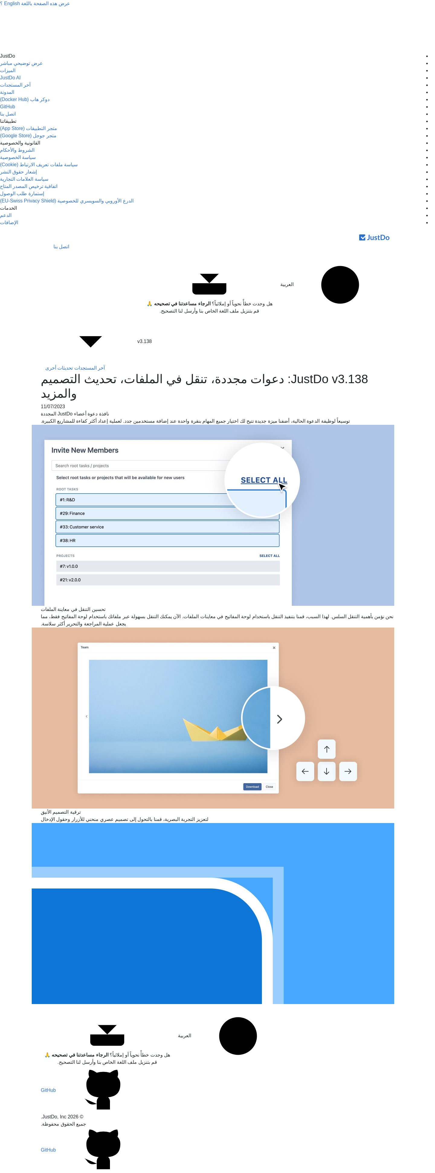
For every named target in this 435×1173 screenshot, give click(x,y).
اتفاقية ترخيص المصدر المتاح (28, 186)
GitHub (7, 106)
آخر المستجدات (15, 84)
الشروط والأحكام (17, 150)
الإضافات (9, 222)
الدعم (5, 215)
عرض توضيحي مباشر (21, 63)
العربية (332, 284)
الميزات (7, 70)
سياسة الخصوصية (18, 157)
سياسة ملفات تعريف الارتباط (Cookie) (39, 164)
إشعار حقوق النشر (18, 171)
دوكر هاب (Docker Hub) (25, 99)
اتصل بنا (8, 113)
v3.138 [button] (98, 341)
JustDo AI (10, 77)
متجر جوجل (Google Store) (28, 135)
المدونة (7, 92)
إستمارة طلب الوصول (22, 193)
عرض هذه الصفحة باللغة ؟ (35, 3)
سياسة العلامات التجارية (24, 179)
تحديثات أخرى (59, 367)
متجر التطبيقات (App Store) (28, 128)
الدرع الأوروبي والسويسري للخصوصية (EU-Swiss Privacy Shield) (67, 200)
